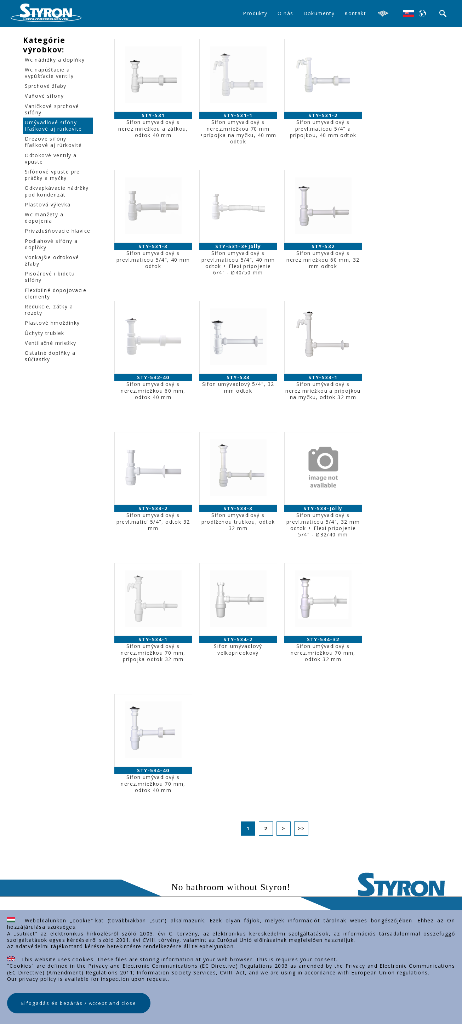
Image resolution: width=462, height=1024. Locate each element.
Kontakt (355, 13)
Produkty (255, 13)
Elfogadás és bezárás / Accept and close (78, 1003)
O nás (285, 13)
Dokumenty (319, 13)
